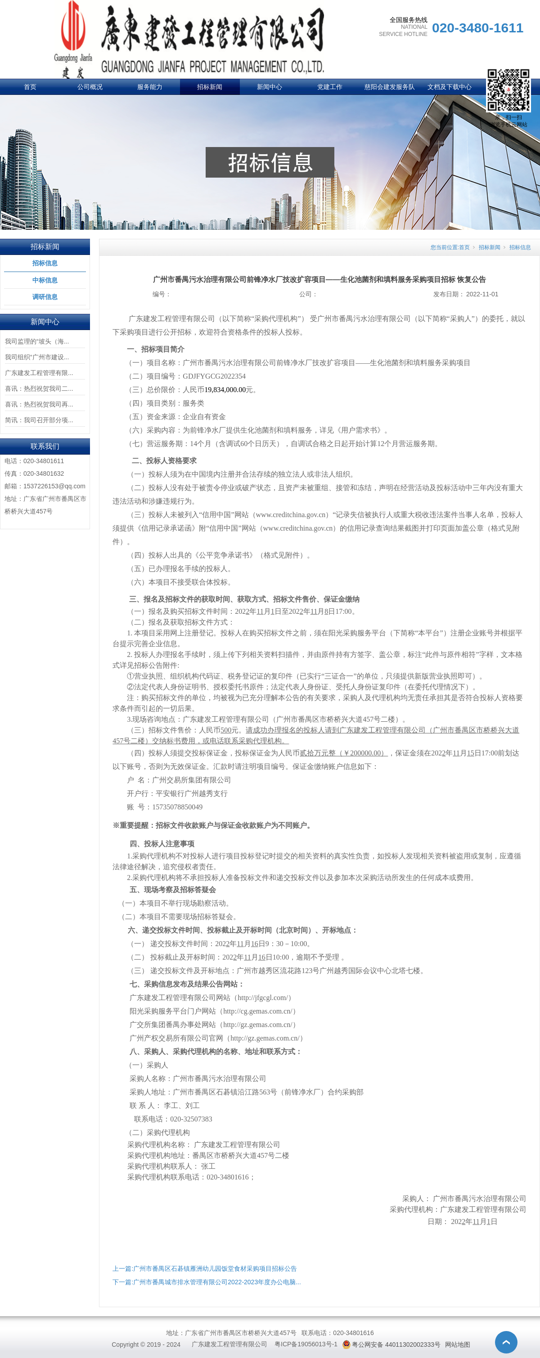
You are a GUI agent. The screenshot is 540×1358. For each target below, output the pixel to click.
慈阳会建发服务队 (389, 86)
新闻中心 (269, 86)
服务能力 (149, 86)
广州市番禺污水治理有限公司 (219, 1078)
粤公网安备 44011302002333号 (396, 1344)
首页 (30, 86)
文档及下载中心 (450, 86)
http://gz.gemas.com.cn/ (257, 1024)
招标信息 (45, 263)
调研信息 (45, 296)
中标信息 (45, 280)
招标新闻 (209, 86)
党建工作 (329, 86)
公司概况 (90, 86)
